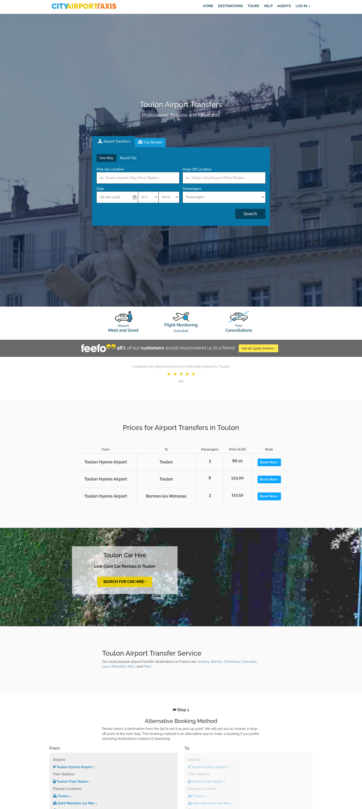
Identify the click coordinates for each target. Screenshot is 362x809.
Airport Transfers (116, 141)
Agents (284, 6)
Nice (131, 666)
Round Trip (128, 158)
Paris (147, 666)
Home (208, 6)
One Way (106, 158)
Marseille (118, 666)
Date (100, 189)
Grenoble (249, 662)
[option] (181, 374)
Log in (303, 6)
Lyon (106, 666)
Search (250, 213)
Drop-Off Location (197, 169)
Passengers (192, 189)
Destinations (230, 6)
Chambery (232, 662)
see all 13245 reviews (258, 348)
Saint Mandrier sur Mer (73, 803)
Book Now (269, 462)
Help (268, 6)
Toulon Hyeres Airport (72, 767)
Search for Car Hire (124, 581)
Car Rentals (153, 142)
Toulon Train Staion (70, 781)
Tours (253, 6)
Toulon (61, 796)
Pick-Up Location (110, 169)
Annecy (204, 662)
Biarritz (216, 662)
